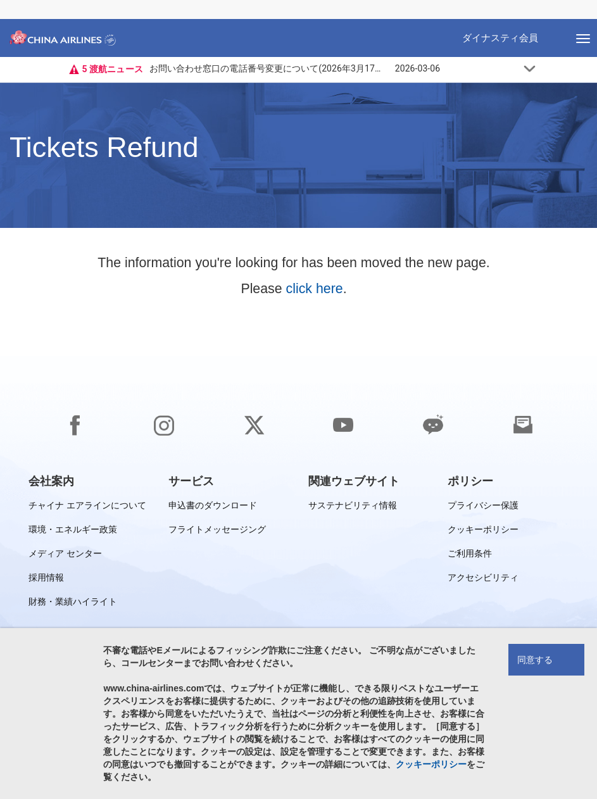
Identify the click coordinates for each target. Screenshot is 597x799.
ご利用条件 (470, 555)
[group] (51, 481)
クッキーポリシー (483, 531)
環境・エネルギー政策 (72, 531)
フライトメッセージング (217, 531)
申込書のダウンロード (212, 507)
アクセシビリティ (483, 579)
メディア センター (65, 555)
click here (314, 288)
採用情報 (46, 579)
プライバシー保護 (483, 507)
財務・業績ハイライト (72, 603)
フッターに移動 (9, 0)
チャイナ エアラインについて (87, 507)
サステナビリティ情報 (352, 507)
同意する (535, 660)
